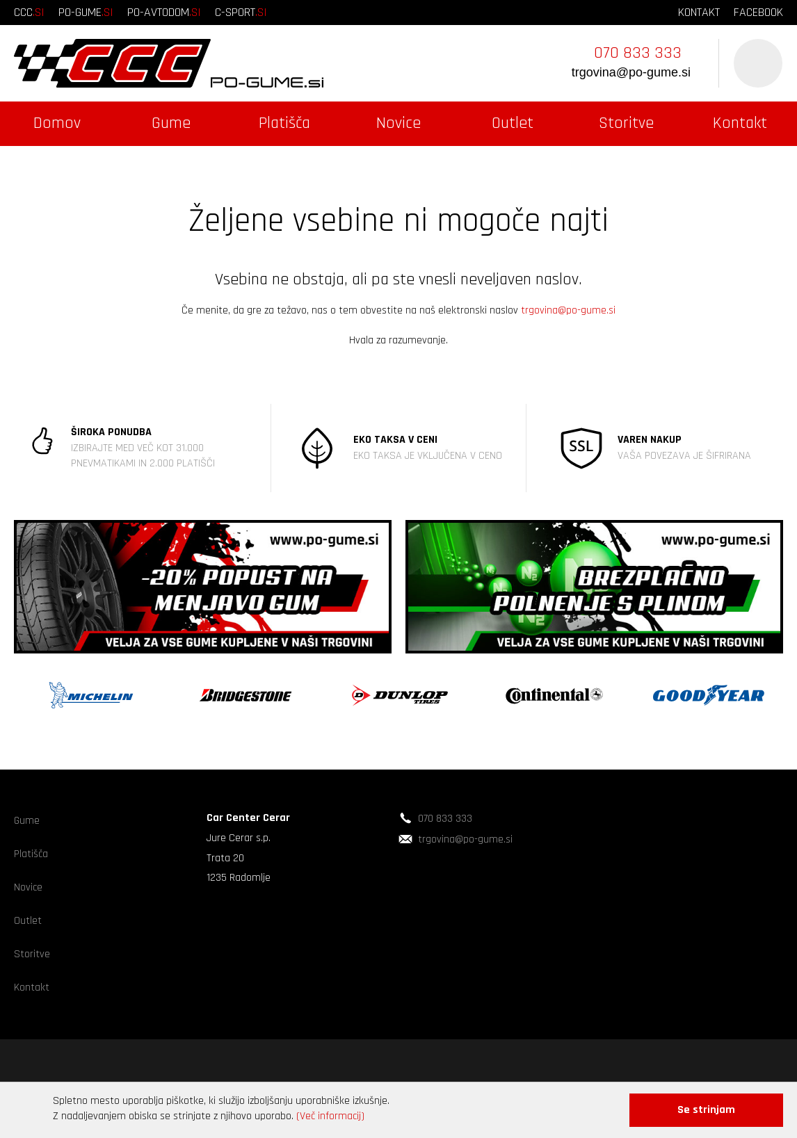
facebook (758, 12)
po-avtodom (164, 12)
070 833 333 (638, 52)
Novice (398, 123)
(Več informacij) (330, 1116)
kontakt (699, 12)
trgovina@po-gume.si (631, 72)
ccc (29, 12)
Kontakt (740, 123)
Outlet (512, 123)
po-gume (85, 12)
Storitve (626, 123)
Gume (171, 123)
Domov (57, 123)
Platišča (284, 123)
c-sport (241, 12)
